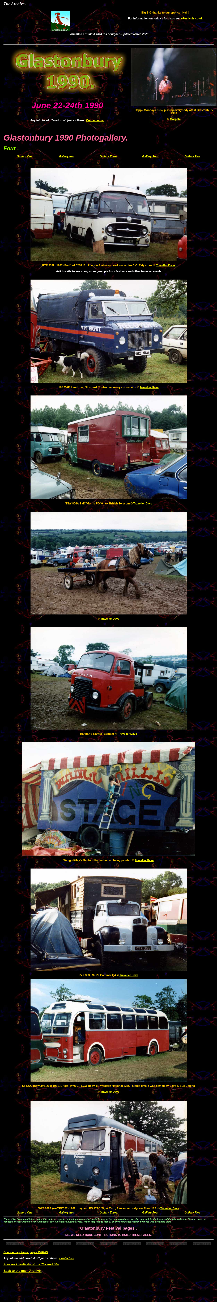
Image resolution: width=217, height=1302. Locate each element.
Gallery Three (108, 156)
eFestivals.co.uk (192, 18)
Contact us (66, 1258)
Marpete (175, 119)
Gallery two (66, 156)
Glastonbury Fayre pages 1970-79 (25, 1252)
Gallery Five (192, 156)
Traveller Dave (165, 265)
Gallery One (24, 156)
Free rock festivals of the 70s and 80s (31, 1264)
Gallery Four (150, 156)
